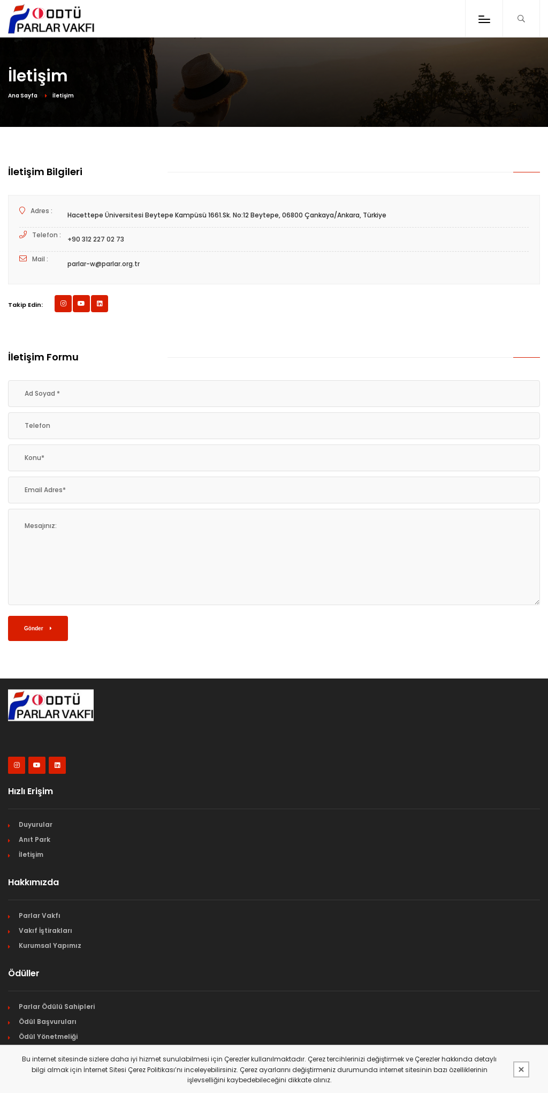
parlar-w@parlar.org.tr (103, 263)
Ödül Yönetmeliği (48, 1036)
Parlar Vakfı (39, 915)
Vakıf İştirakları (45, 930)
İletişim (31, 854)
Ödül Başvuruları (48, 1021)
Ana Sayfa (22, 96)
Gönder (38, 628)
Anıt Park (34, 839)
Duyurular (35, 824)
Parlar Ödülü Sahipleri (57, 1006)
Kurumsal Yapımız (50, 945)
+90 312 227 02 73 (95, 239)
